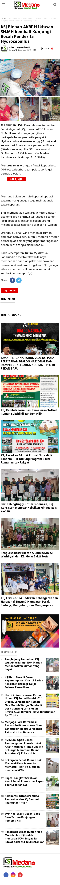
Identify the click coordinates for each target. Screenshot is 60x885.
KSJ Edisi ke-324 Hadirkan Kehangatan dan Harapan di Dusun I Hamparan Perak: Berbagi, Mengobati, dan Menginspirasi (29, 601)
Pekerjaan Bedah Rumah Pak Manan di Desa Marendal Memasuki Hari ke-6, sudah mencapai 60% (23, 765)
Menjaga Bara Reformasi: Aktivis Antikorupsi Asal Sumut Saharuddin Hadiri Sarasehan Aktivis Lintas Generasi (25, 727)
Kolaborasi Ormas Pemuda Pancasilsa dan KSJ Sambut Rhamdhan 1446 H (22, 799)
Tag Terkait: (9, 290)
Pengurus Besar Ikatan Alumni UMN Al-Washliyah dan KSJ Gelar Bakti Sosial (27, 554)
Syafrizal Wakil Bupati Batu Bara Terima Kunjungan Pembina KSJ (22, 817)
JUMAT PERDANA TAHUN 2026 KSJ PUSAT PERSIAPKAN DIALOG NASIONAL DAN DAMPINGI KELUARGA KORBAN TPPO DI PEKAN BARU (28, 363)
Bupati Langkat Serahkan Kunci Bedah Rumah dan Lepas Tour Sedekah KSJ (24, 781)
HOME (3, 18)
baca (45, 48)
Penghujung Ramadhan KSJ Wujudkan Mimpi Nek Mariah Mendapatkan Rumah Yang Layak (23, 664)
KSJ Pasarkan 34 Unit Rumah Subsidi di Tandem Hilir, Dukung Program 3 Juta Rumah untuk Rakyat (26, 458)
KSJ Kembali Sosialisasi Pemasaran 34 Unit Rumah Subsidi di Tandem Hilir (29, 412)
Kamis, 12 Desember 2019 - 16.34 (23, 50)
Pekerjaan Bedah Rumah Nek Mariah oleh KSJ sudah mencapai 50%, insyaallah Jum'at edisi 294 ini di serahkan (24, 837)
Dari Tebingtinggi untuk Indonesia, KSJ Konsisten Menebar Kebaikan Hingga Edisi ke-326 (29, 507)
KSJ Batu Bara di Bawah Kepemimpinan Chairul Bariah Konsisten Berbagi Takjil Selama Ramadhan (24, 682)
